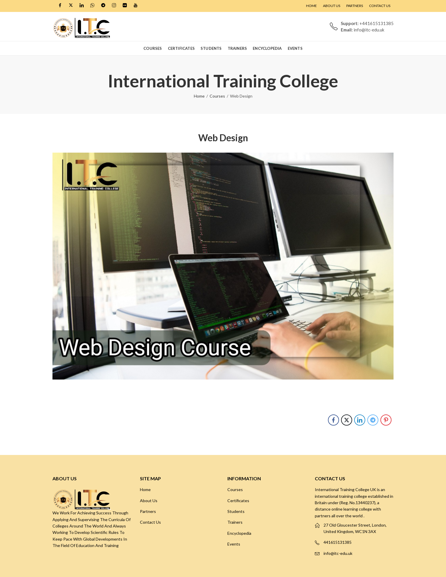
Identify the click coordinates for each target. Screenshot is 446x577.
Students (236, 511)
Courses (217, 95)
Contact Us (150, 522)
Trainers (235, 522)
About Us (148, 500)
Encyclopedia (239, 533)
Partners (148, 511)
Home (199, 95)
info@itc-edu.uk (338, 553)
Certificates (238, 500)
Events (233, 543)
